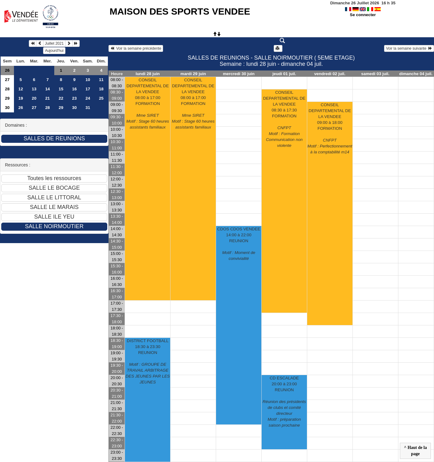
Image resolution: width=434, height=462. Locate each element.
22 (61, 98)
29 (7, 98)
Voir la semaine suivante (409, 48)
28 (7, 89)
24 (88, 98)
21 (47, 98)
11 (101, 79)
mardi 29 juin (193, 73)
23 (74, 98)
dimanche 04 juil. (415, 73)
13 (34, 89)
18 (101, 89)
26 (7, 70)
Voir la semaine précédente (135, 48)
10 (88, 79)
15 (61, 89)
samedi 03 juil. (375, 73)
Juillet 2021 (54, 43)
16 (74, 89)
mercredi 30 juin (239, 73)
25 (101, 98)
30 (7, 107)
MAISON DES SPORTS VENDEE (180, 11)
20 (34, 98)
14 (47, 89)
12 (20, 89)
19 (20, 98)
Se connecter (363, 14)
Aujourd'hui (54, 50)
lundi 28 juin (147, 73)
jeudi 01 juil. (284, 73)
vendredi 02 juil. (329, 73)
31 (88, 107)
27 (7, 79)
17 (88, 89)
